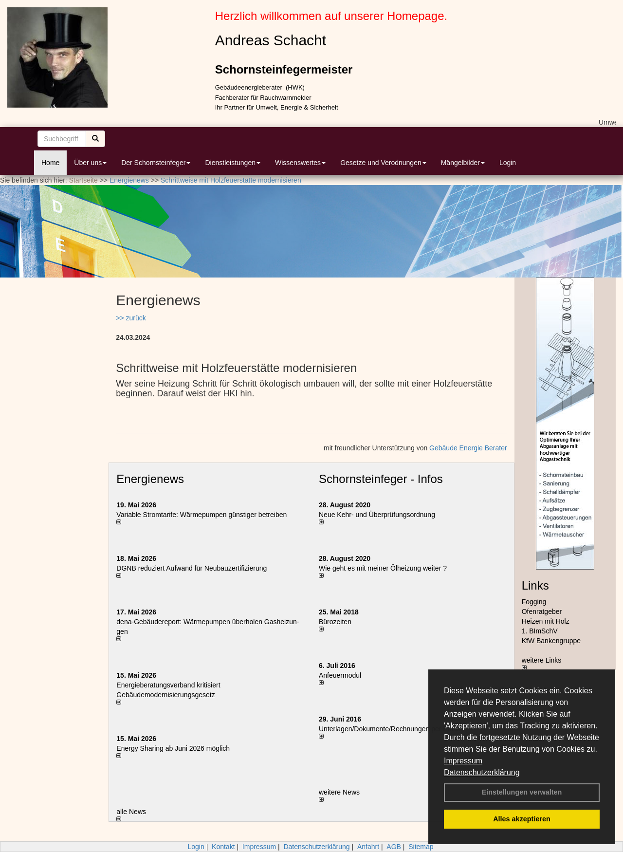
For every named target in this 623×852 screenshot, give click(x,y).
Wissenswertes (300, 163)
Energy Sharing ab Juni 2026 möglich (173, 748)
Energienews (150, 478)
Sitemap (420, 847)
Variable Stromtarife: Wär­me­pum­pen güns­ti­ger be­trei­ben (201, 515)
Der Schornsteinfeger (155, 163)
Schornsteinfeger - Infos (381, 478)
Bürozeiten (335, 622)
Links (535, 585)
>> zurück (131, 318)
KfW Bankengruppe (551, 641)
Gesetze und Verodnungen (383, 163)
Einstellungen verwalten (522, 792)
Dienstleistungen (232, 163)
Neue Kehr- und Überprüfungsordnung (377, 515)
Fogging (534, 602)
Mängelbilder (463, 163)
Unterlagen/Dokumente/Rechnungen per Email (389, 729)
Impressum (463, 761)
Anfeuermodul (340, 675)
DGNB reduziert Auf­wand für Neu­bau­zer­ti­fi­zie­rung (191, 568)
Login (507, 163)
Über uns (90, 163)
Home (50, 163)
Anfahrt (368, 847)
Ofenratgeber (542, 611)
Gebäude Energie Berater (468, 448)
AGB (393, 847)
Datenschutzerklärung (482, 772)
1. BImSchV (540, 631)
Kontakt (223, 847)
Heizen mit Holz (545, 621)
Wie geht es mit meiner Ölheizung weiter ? (383, 568)
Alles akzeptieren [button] (521, 819)
